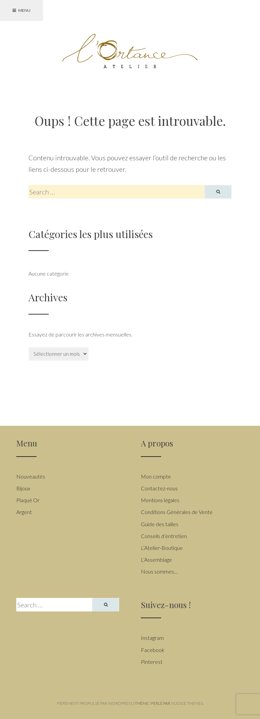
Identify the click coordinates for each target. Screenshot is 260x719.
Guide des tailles (159, 524)
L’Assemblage (156, 559)
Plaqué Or (28, 500)
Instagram (152, 637)
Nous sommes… (159, 571)
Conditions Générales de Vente (177, 512)
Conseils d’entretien (164, 536)
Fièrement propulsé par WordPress (94, 703)
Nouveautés (30, 476)
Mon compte (156, 476)
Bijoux (23, 488)
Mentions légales (160, 500)
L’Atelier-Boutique (162, 547)
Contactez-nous (159, 488)
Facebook (153, 650)
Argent (24, 512)
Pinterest (151, 661)
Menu (21, 10)
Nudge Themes (187, 703)
